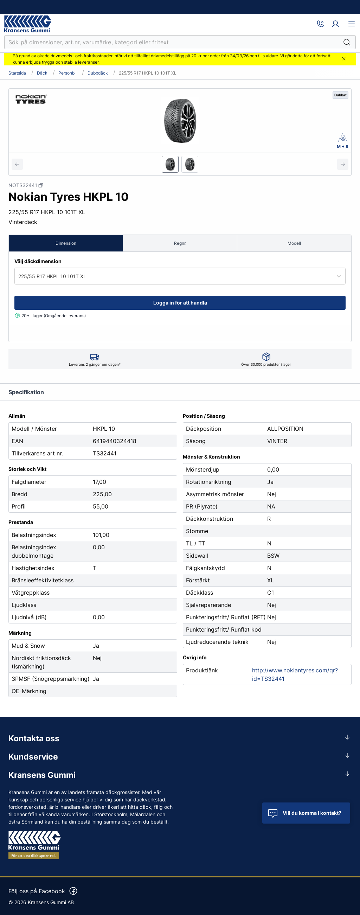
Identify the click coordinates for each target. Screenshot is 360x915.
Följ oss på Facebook (43, 891)
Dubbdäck (98, 73)
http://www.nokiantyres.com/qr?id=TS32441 (295, 674)
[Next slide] (342, 164)
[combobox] (19, 276)
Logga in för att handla (180, 303)
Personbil (67, 73)
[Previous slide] (17, 164)
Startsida (17, 73)
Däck (42, 73)
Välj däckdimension (38, 261)
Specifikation (26, 392)
